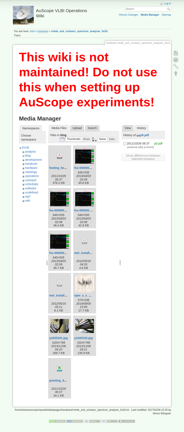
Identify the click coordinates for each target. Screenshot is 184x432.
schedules (31, 184)
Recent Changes (128, 14)
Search (169, 9)
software (30, 188)
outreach (30, 180)
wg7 (28, 196)
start (32, 31)
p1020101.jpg (58, 338)
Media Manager (150, 14)
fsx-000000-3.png (61, 210)
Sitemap (166, 14)
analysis (30, 151)
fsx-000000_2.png (61, 253)
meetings (31, 172)
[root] (25, 147)
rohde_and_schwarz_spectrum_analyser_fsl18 (79, 31)
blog (28, 155)
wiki (27, 200)
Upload (77, 128)
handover (31, 163)
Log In (167, 3)
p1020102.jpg (83, 338)
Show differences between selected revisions (143, 157)
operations (32, 176)
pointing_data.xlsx (62, 380)
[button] (73, 139)
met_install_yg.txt (86, 253)
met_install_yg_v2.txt (64, 295)
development (33, 159)
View (128, 128)
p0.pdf (144, 135)
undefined (31, 192)
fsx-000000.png (84, 210)
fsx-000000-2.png (86, 168)
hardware (43, 31)
